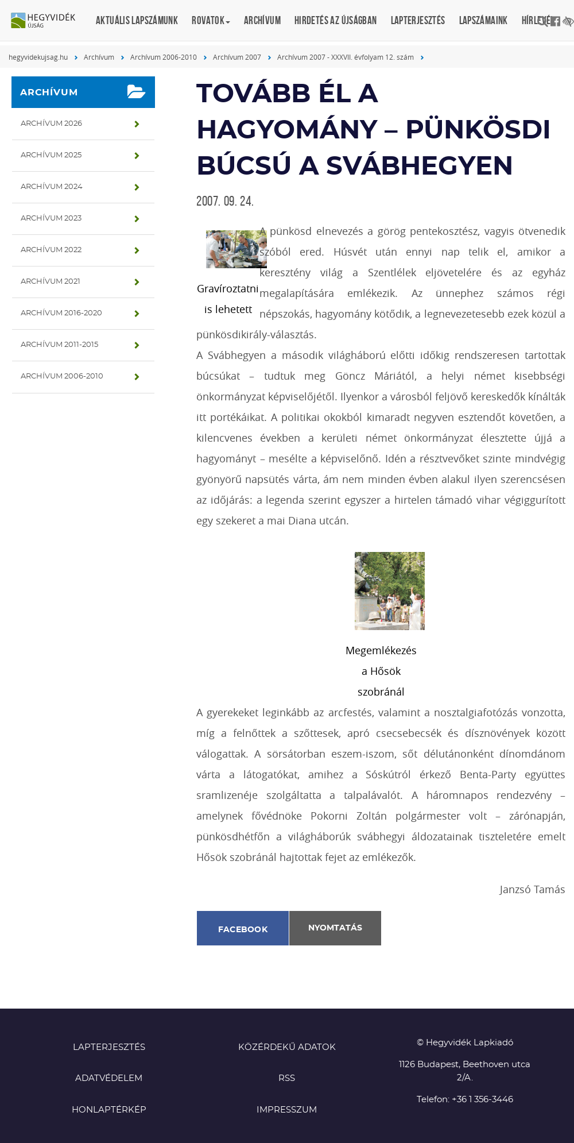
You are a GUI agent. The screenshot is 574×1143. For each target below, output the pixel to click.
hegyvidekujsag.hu (38, 56)
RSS (286, 1078)
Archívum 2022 (51, 250)
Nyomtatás (335, 928)
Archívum (262, 20)
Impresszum (287, 1110)
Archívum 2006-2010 (163, 56)
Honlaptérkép (109, 1110)
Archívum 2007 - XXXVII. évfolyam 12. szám (345, 56)
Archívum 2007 (237, 56)
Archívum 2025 (51, 155)
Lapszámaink (483, 20)
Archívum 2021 (50, 281)
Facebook (242, 930)
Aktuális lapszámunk (137, 20)
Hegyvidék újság (49, 21)
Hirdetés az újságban (335, 20)
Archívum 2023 (51, 218)
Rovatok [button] (211, 20)
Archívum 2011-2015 (59, 345)
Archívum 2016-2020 (61, 313)
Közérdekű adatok (287, 1047)
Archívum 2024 (52, 187)
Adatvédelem (108, 1078)
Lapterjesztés (418, 20)
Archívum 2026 (51, 124)
